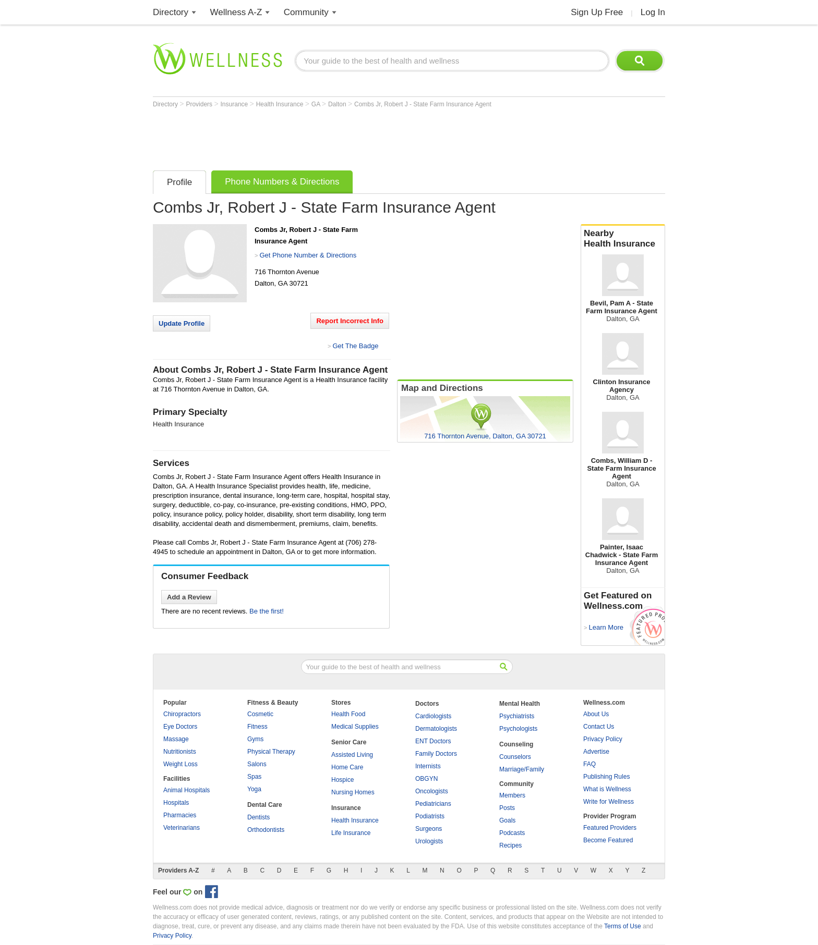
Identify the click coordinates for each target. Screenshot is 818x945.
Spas (254, 776)
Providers (200, 104)
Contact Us (598, 726)
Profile (179, 182)
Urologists (429, 841)
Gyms (255, 739)
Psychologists (518, 728)
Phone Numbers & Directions (282, 182)
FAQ (589, 764)
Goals (507, 820)
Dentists (258, 817)
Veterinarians (181, 827)
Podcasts (512, 833)
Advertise (596, 751)
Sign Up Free (597, 12)
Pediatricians (433, 803)
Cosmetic (260, 714)
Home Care (347, 767)
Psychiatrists (516, 716)
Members (512, 795)
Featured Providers (609, 827)
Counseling (516, 744)
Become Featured (608, 840)
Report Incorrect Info (349, 321)
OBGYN (426, 778)
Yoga (254, 789)
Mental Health (519, 703)
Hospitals (176, 802)
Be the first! (266, 611)
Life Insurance (350, 833)
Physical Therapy (271, 751)
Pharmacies (179, 815)
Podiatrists (429, 816)
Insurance (235, 104)
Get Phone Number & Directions (307, 255)
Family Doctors (436, 753)
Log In (653, 12)
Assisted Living (352, 754)
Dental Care (264, 804)
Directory (170, 12)
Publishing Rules (606, 776)
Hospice (342, 779)
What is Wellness (607, 789)
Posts (507, 808)
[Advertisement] (343, 136)
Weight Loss (180, 764)
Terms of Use (622, 926)
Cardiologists (433, 716)
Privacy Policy (602, 739)
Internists (428, 766)
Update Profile (181, 323)
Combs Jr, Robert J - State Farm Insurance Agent (422, 104)
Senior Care (348, 742)
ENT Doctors (433, 741)
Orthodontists (265, 829)
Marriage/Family (521, 769)
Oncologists (431, 791)
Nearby (623, 238)
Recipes (510, 845)
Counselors (515, 756)
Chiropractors (182, 714)
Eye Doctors (180, 726)
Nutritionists (179, 751)
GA (316, 104)
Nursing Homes (353, 792)
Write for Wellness (608, 801)
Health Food (348, 714)
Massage (176, 739)
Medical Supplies (355, 726)
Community (306, 12)
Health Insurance (280, 104)
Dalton (338, 104)
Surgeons (428, 828)
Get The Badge (355, 346)
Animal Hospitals (186, 790)
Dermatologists (436, 728)
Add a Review (189, 597)
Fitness (257, 726)
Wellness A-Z (236, 12)
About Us (596, 714)
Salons (257, 764)
